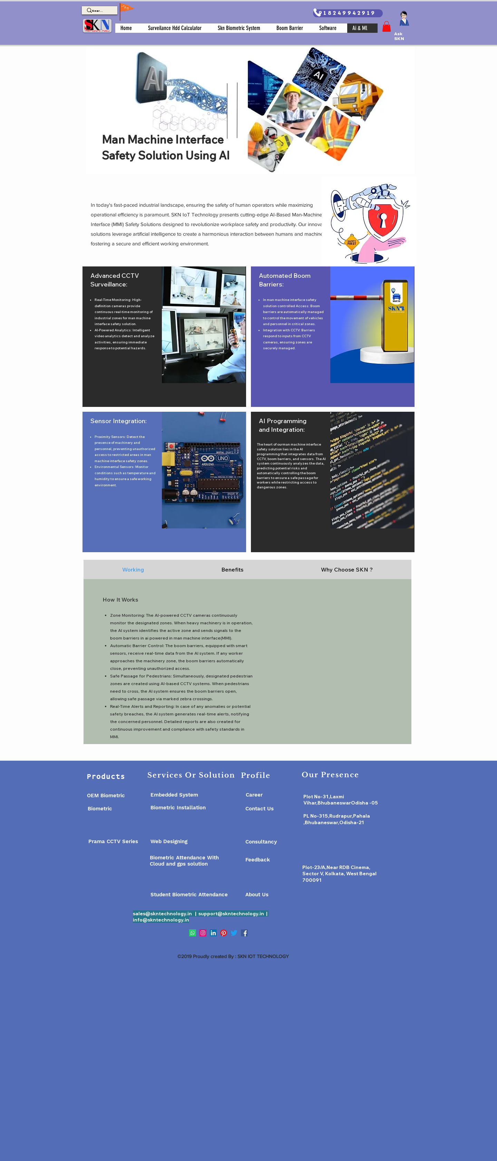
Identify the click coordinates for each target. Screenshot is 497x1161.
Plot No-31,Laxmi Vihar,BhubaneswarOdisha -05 (340, 799)
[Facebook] (244, 932)
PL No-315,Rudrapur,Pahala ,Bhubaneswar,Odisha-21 (336, 819)
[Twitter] (234, 932)
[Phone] (317, 12)
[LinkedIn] (213, 932)
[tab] (133, 569)
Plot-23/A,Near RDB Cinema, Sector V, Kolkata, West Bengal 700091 (339, 874)
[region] (164, 336)
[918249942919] (348, 13)
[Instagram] (202, 932)
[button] (386, 26)
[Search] (97, 10)
